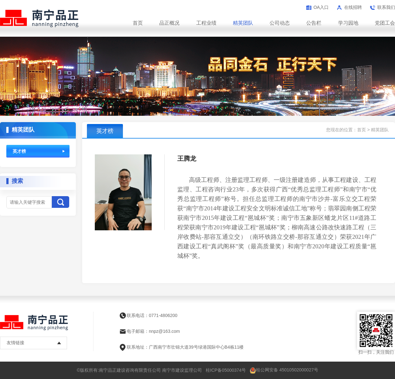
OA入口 (321, 7)
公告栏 (313, 23)
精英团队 (243, 23)
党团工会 (385, 23)
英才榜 (19, 151)
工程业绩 (206, 23)
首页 (138, 23)
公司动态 (280, 23)
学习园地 (348, 23)
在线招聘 (353, 7)
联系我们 (386, 7)
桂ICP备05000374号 (226, 370)
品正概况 (169, 23)
